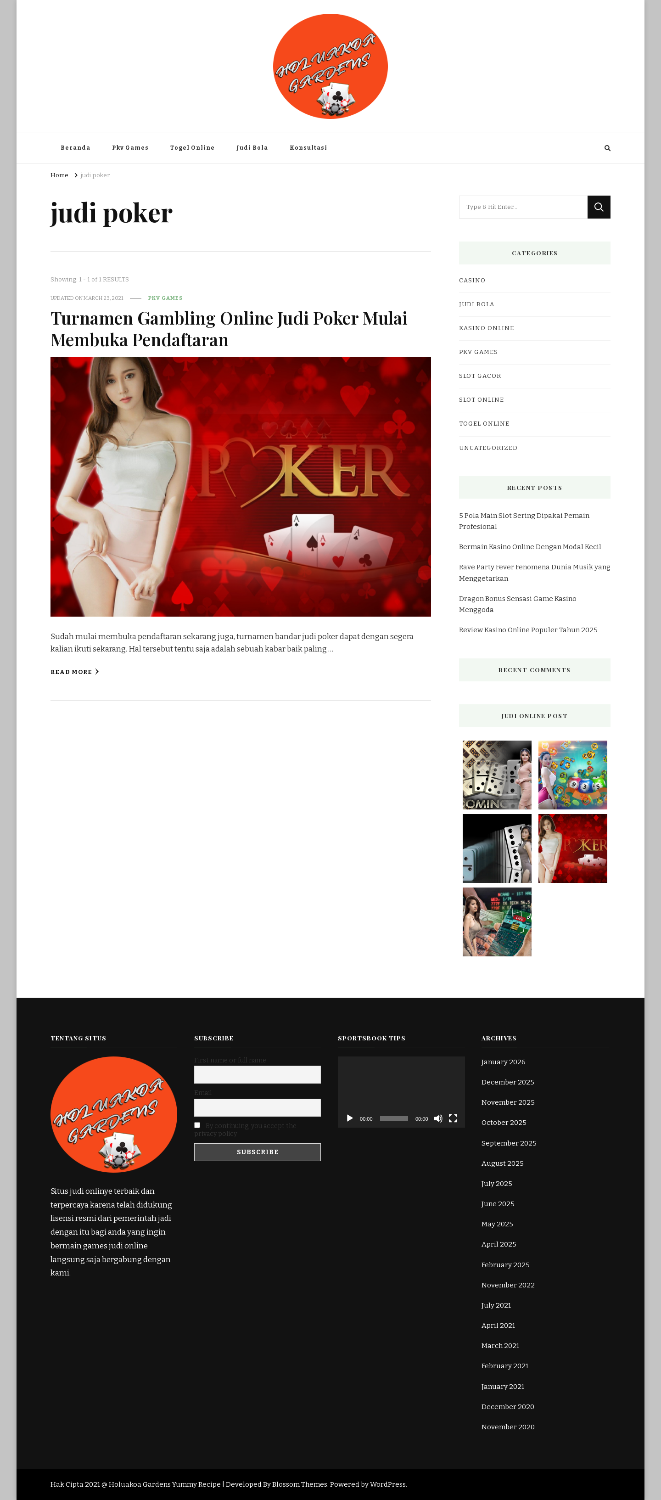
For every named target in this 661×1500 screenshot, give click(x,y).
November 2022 (508, 1285)
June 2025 (498, 1204)
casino (472, 280)
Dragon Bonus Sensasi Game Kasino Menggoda (518, 604)
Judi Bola (252, 148)
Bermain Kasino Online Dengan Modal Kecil (530, 547)
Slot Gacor (480, 376)
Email (203, 1093)
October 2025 (504, 1122)
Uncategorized (488, 448)
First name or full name (230, 1060)
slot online (481, 400)
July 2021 (496, 1305)
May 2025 (497, 1224)
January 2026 (504, 1062)
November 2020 (508, 1427)
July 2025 (497, 1184)
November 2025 (508, 1102)
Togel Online (192, 148)
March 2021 (500, 1346)
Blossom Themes (299, 1484)
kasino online (486, 328)
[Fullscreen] (453, 1118)
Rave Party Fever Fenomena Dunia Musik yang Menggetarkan (535, 572)
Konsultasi (308, 148)
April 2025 (499, 1244)
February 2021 (505, 1366)
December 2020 (508, 1407)
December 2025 (508, 1082)
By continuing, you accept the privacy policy (245, 1130)
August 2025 (503, 1163)
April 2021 (498, 1325)
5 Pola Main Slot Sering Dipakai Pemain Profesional (524, 521)
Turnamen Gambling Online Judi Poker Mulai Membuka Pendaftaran (230, 328)
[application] (401, 1092)
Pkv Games (130, 148)
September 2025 (509, 1143)
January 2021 (503, 1386)
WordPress (388, 1484)
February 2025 (506, 1265)
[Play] (349, 1118)
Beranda (75, 148)
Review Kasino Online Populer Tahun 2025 (528, 630)
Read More (74, 672)
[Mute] (438, 1118)
